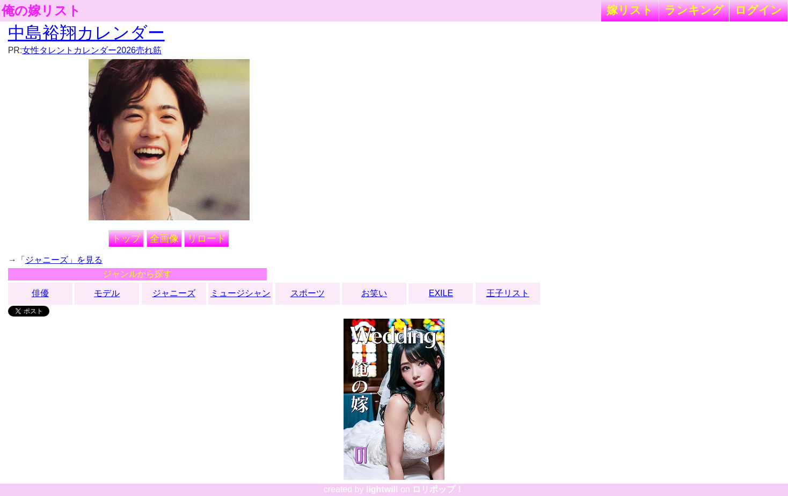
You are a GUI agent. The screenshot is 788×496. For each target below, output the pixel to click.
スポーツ (307, 293)
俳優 (40, 293)
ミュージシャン (240, 293)
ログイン (758, 10)
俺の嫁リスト (41, 11)
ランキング (694, 10)
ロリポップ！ (438, 489)
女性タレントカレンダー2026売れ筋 (92, 50)
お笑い (374, 293)
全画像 (164, 238)
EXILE (441, 293)
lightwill (382, 489)
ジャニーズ (173, 293)
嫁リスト (630, 10)
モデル (107, 293)
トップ (126, 238)
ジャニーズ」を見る (64, 259)
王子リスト (507, 293)
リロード (206, 238)
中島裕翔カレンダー (86, 32)
